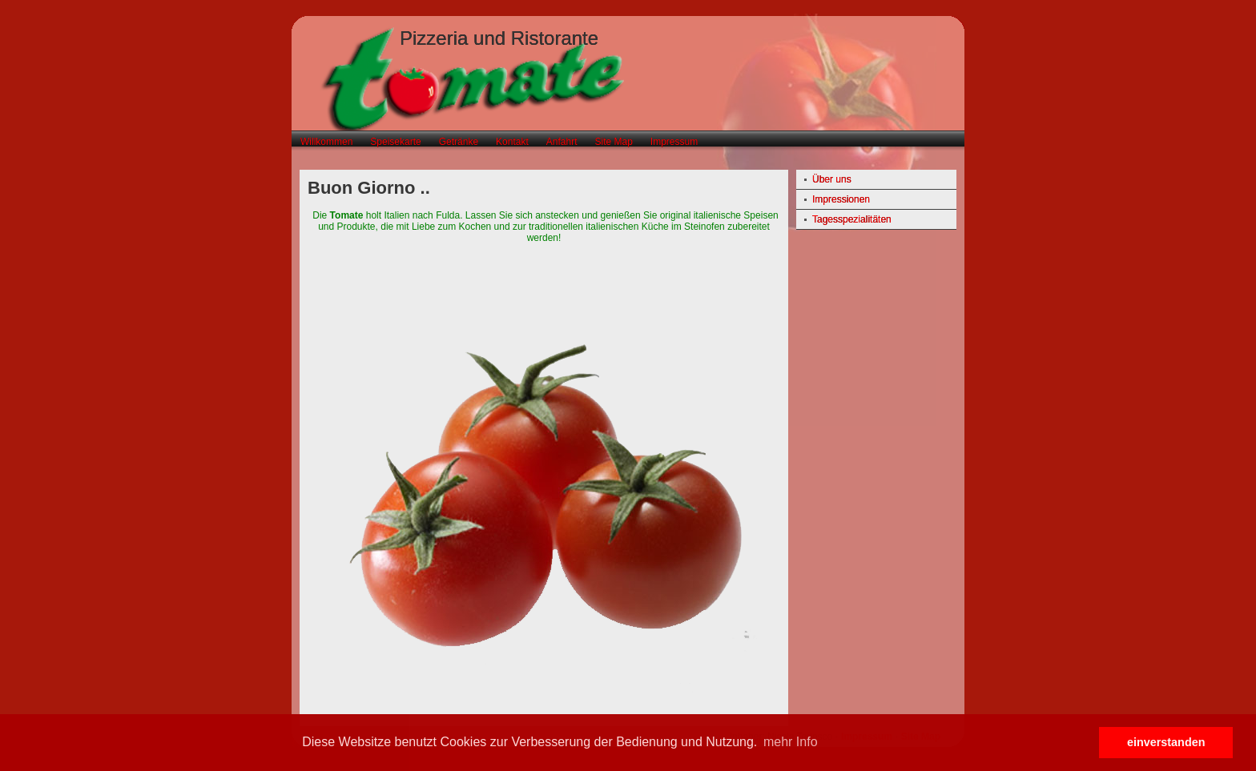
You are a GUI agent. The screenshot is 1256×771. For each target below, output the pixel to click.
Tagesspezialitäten (852, 219)
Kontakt (512, 141)
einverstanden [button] (1166, 742)
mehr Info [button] (790, 742)
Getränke (458, 141)
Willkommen (326, 141)
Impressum (674, 141)
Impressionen (841, 199)
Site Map (613, 141)
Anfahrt (562, 141)
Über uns (831, 179)
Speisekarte (395, 141)
